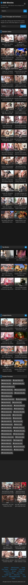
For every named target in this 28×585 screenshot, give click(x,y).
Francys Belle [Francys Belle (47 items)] (20, 405)
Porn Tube (19, 573)
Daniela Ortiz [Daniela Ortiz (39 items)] (20, 393)
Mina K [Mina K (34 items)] (18, 424)
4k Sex (14, 571)
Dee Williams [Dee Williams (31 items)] (7, 396)
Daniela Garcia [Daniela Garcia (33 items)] (7, 393)
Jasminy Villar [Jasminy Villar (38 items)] (19, 411)
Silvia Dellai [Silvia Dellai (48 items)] (7, 443)
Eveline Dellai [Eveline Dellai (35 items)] (7, 405)
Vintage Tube (7, 574)
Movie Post (14, 569)
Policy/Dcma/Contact (14, 576)
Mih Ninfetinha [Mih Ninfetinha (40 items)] (7, 424)
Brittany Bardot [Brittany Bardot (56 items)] (7, 389)
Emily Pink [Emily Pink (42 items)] (6, 402)
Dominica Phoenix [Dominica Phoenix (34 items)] (8, 399)
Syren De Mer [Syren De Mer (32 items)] (19, 446)
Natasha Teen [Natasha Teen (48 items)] (19, 430)
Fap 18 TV (6, 571)
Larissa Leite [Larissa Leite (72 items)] (7, 421)
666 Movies (7, 2)
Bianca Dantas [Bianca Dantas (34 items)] (19, 383)
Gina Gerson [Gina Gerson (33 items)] (7, 411)
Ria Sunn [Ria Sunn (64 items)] (20, 437)
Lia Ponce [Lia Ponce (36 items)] (18, 421)
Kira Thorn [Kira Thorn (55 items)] (17, 415)
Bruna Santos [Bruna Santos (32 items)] (20, 389)
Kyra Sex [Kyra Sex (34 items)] (18, 418)
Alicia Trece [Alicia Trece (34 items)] (7, 380)
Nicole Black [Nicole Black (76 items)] (7, 434)
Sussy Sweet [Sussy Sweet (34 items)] (7, 446)
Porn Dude (22, 569)
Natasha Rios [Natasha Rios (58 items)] (7, 430)
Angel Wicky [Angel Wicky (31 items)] (19, 380)
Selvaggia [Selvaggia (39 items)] (18, 440)
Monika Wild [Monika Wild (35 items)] (7, 427)
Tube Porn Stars (10, 573)
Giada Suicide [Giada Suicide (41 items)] (7, 408)
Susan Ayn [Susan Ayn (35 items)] (18, 443)
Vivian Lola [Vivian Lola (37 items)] (19, 449)
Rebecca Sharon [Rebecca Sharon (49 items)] (8, 437)
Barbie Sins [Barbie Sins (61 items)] (7, 383)
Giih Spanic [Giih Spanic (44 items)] (19, 408)
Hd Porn (6, 567)
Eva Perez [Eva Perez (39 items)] (17, 402)
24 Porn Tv (21, 571)
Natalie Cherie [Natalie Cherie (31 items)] (19, 427)
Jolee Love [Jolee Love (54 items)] (6, 415)
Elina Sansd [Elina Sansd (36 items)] (22, 399)
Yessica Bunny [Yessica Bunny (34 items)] (7, 452)
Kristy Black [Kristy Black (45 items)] (7, 418)
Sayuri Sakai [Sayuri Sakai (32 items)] (7, 440)
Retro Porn (17, 574)
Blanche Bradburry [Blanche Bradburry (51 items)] (8, 386)
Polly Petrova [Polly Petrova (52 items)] (19, 434)
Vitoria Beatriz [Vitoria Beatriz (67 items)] (7, 449)
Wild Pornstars (15, 567)
